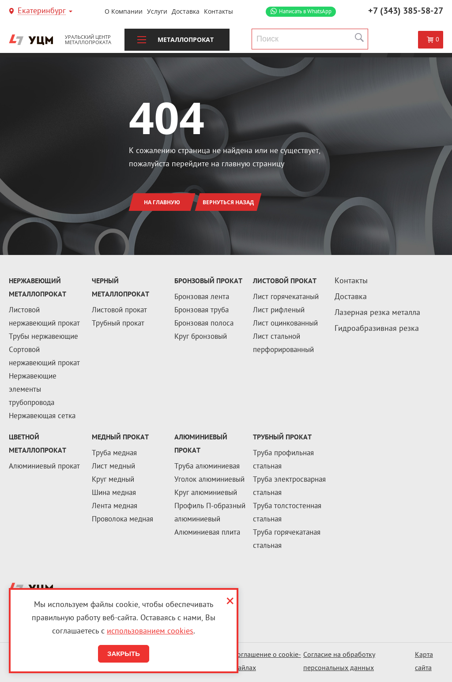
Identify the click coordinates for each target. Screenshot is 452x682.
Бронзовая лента (201, 297)
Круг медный (113, 480)
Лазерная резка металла (377, 313)
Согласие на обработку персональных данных (339, 662)
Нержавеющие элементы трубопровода (32, 390)
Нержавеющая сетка (42, 416)
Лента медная (114, 506)
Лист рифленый (279, 310)
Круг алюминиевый (205, 493)
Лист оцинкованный (285, 324)
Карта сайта (424, 662)
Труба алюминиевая (207, 467)
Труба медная (114, 453)
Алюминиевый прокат (44, 467)
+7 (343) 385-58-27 (405, 11)
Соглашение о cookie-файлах (267, 662)
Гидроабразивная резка (377, 329)
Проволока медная (122, 520)
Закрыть (123, 653)
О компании (124, 11)
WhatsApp (305, 11)
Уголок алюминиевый (209, 480)
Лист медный (113, 467)
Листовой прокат (119, 310)
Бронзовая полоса (204, 324)
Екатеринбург (42, 11)
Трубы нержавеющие (43, 337)
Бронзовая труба (201, 310)
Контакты (218, 11)
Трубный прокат (118, 324)
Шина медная (114, 493)
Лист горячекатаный (286, 297)
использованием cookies (150, 631)
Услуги (157, 11)
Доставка (186, 11)
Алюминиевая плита (207, 533)
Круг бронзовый (200, 337)
